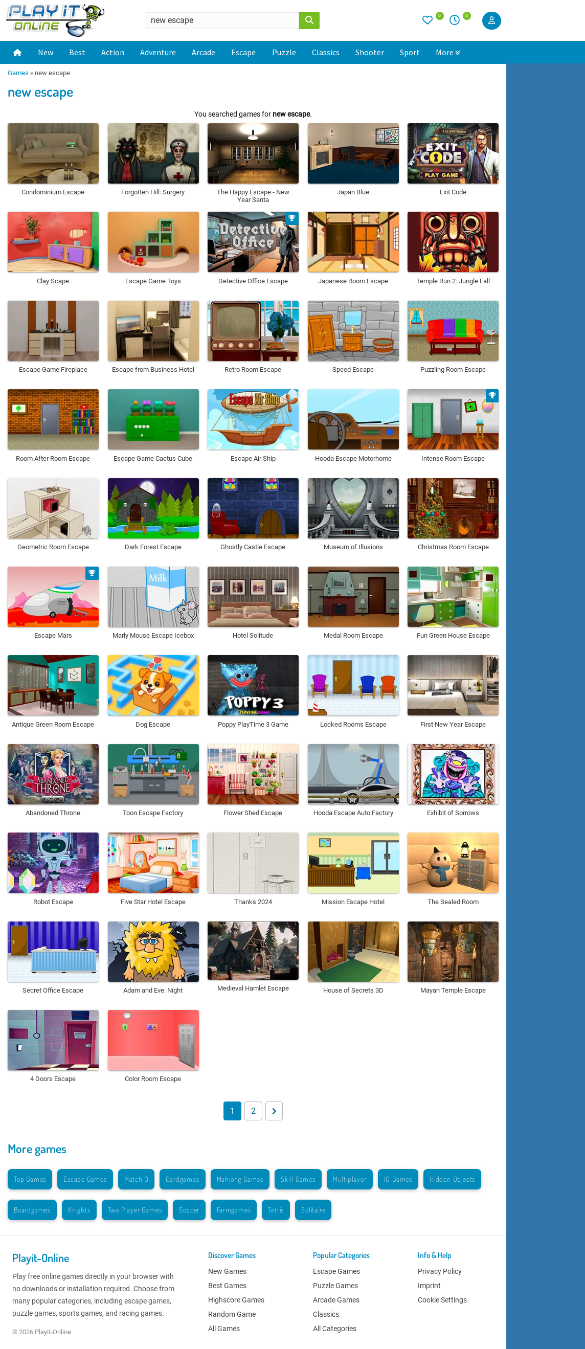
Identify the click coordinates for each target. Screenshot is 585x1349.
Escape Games (85, 1179)
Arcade (203, 52)
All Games (224, 1328)
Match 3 (136, 1179)
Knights (79, 1209)
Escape (243, 52)
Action (112, 52)
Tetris (276, 1209)
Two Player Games (135, 1209)
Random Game (232, 1314)
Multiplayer (350, 1179)
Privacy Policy (440, 1271)
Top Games (30, 1179)
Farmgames (234, 1209)
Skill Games (298, 1179)
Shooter (369, 52)
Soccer (189, 1209)
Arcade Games (336, 1300)
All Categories (334, 1328)
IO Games (398, 1179)
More (448, 52)
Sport (410, 52)
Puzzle (284, 52)
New (45, 52)
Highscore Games (236, 1300)
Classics (326, 52)
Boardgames (32, 1209)
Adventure (158, 52)
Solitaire (313, 1209)
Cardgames (182, 1179)
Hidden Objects (452, 1179)
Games (18, 73)
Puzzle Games (335, 1285)
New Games (227, 1271)
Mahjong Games (240, 1179)
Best (77, 52)
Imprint (429, 1285)
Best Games (227, 1285)
